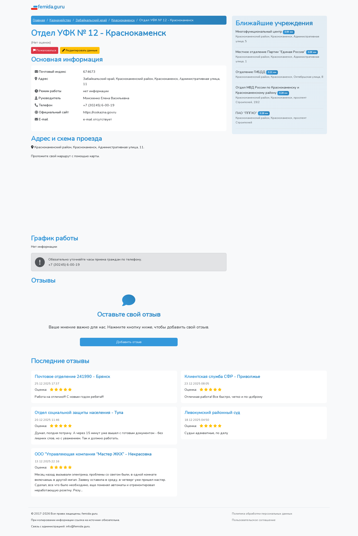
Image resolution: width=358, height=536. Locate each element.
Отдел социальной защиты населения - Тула (79, 412)
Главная (39, 20)
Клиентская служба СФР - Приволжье (222, 376)
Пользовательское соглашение (254, 520)
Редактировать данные (79, 50)
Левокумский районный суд (212, 412)
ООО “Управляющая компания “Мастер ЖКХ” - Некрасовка (93, 454)
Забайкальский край (91, 20)
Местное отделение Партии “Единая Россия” (270, 51)
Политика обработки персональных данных (262, 513)
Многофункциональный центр (259, 31)
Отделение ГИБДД (250, 72)
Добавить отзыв (129, 342)
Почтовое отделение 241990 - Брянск (72, 376)
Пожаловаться (44, 50)
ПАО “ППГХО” (246, 113)
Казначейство (60, 20)
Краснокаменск (123, 20)
